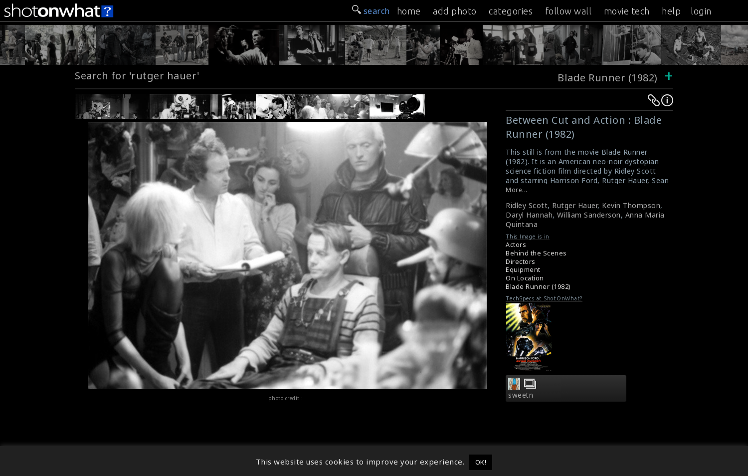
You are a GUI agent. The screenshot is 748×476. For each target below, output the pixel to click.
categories (511, 11)
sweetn (520, 395)
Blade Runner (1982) (608, 77)
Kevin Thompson (631, 205)
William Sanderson (589, 215)
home (409, 11)
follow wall (568, 11)
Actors (516, 244)
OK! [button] (481, 462)
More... (517, 190)
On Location (525, 278)
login (701, 11)
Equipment (523, 269)
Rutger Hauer (574, 205)
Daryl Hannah (529, 215)
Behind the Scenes (536, 253)
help (671, 11)
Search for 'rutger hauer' (137, 75)
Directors (521, 261)
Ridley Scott (527, 205)
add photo (455, 11)
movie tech (627, 11)
